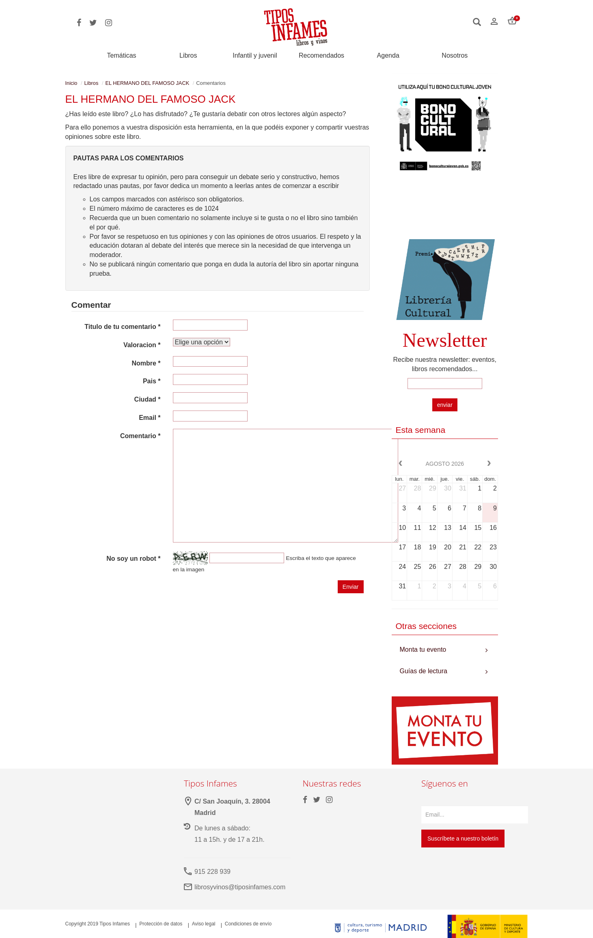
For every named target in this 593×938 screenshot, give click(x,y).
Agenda (388, 56)
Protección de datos (160, 924)
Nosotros (455, 56)
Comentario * (140, 435)
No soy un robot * (133, 558)
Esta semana (421, 429)
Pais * (152, 381)
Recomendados (321, 56)
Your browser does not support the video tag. (445, 209)
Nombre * (146, 363)
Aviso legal (204, 924)
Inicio (71, 83)
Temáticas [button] (121, 55)
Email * (149, 417)
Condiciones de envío (248, 924)
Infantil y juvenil (255, 56)
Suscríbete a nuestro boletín (462, 838)
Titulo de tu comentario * (122, 326)
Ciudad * (147, 399)
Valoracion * (142, 344)
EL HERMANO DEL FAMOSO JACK (147, 83)
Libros (188, 56)
